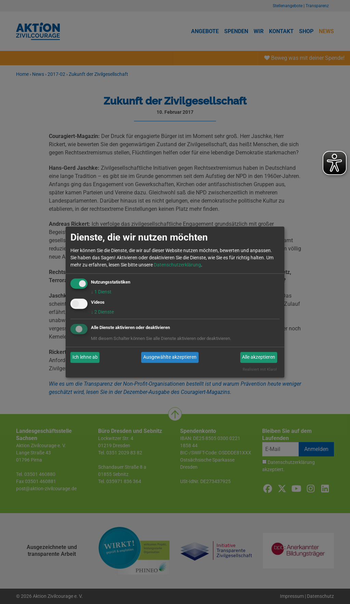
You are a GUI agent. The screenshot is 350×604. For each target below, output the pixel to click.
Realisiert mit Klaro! (260, 369)
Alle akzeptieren (258, 357)
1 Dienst (101, 291)
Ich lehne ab (85, 357)
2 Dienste (102, 312)
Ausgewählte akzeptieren (170, 357)
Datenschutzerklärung (177, 264)
